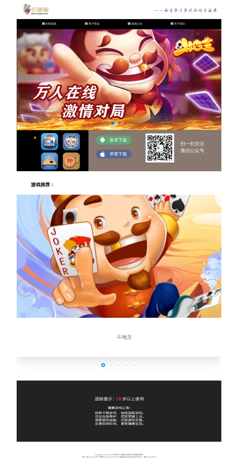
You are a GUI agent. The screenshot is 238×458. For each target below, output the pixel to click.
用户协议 (94, 23)
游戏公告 (136, 23)
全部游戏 (50, 23)
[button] (26, 288)
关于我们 (179, 23)
